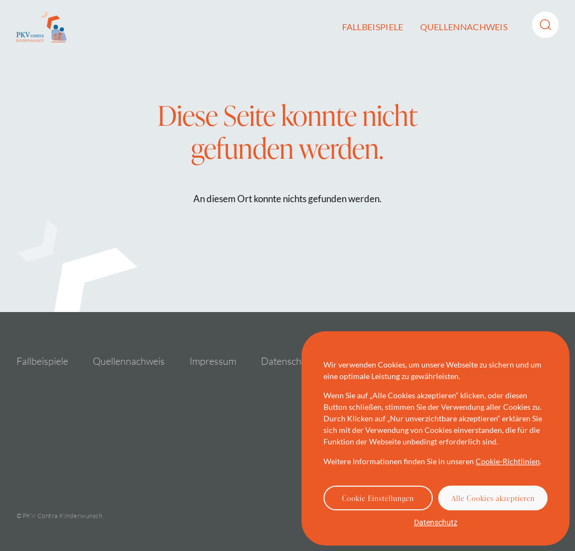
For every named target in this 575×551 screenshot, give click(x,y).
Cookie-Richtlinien (508, 461)
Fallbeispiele (373, 26)
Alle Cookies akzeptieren (493, 498)
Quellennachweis (464, 26)
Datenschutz (435, 522)
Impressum (212, 360)
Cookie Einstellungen (378, 498)
